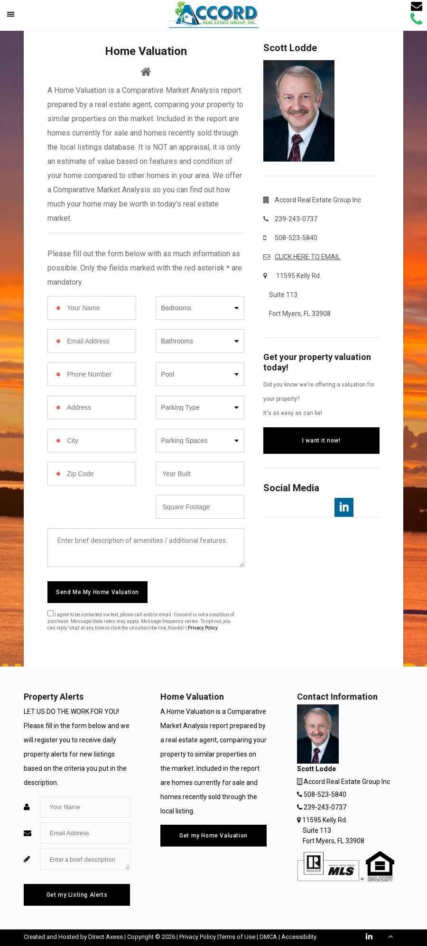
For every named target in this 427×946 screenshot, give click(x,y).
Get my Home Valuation (213, 835)
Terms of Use (237, 936)
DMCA (268, 936)
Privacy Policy (203, 628)
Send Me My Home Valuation (97, 592)
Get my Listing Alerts (77, 895)
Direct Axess (105, 936)
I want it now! (321, 440)
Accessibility (298, 936)
